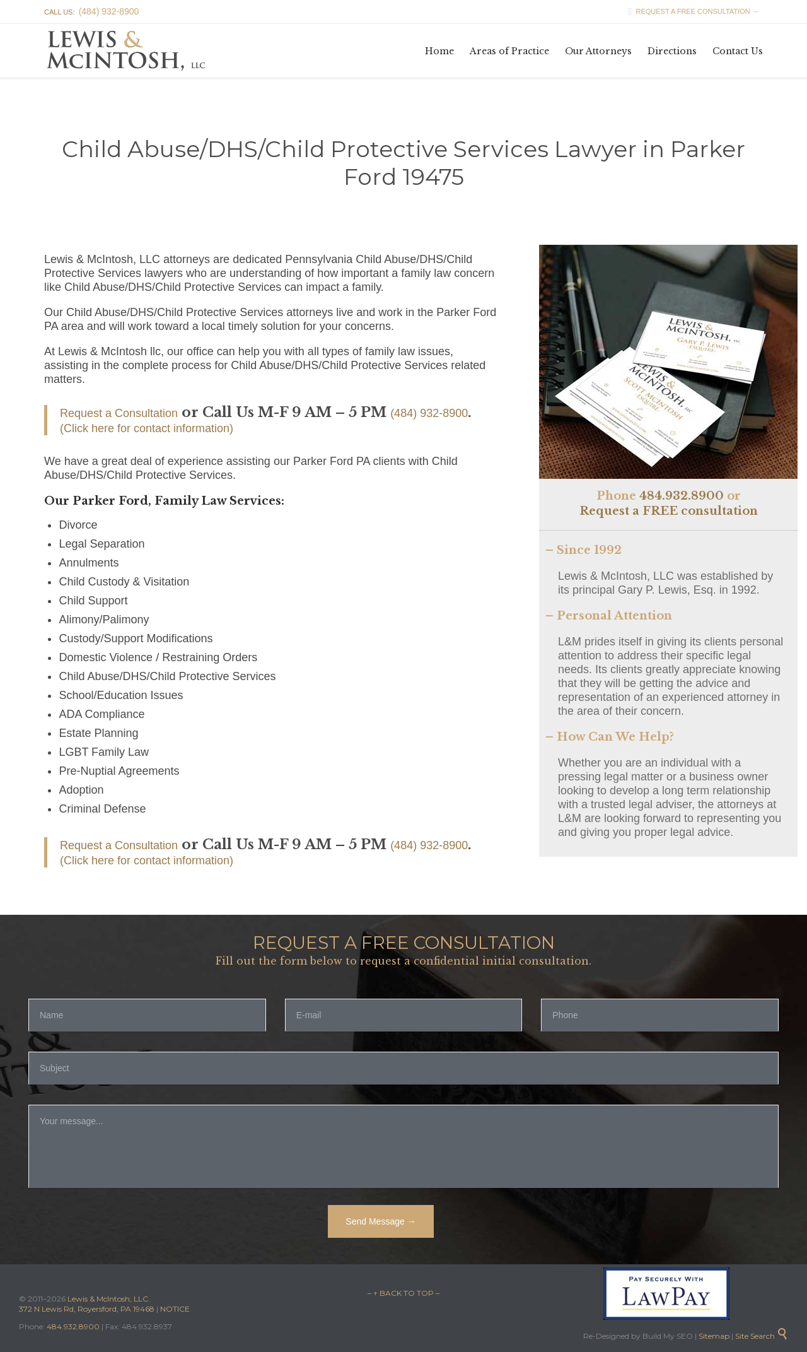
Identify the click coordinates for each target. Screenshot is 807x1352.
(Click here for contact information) (146, 428)
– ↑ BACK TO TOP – (403, 1293)
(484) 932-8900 (429, 413)
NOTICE (175, 1309)
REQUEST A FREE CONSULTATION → (690, 11)
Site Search (761, 1336)
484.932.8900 (681, 496)
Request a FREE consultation (668, 511)
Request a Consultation (119, 413)
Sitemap (713, 1336)
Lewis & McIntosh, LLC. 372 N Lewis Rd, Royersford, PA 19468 (87, 1304)
